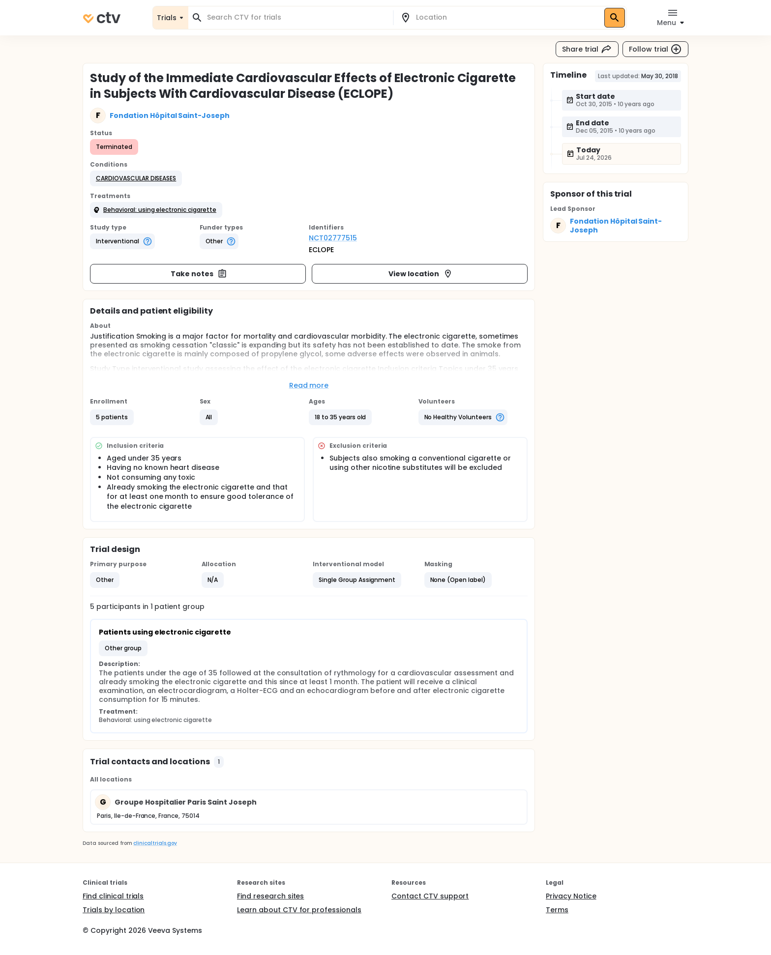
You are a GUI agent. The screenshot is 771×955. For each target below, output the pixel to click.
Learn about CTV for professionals (299, 909)
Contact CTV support (430, 896)
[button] (136, 178)
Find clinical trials (113, 896)
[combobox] (296, 17)
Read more (309, 385)
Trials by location (114, 909)
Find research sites (270, 896)
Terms (557, 909)
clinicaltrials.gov (155, 843)
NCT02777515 (333, 237)
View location (420, 274)
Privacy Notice (571, 896)
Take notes (199, 274)
